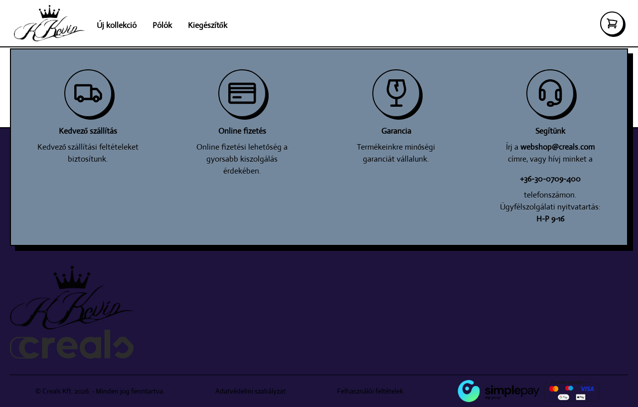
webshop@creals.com (557, 147)
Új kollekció (117, 25)
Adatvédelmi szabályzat (250, 391)
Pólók (162, 25)
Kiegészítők (207, 25)
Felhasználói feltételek (370, 391)
